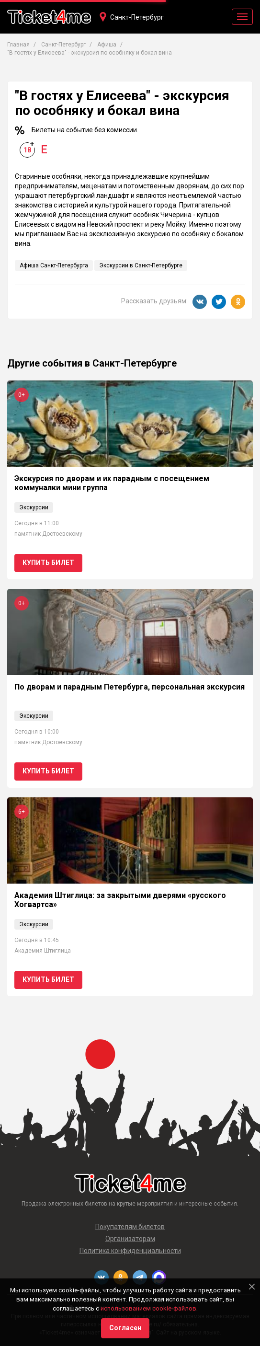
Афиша (106, 44)
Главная (18, 44)
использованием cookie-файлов (148, 1308)
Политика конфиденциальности (130, 1250)
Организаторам (130, 1238)
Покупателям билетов (130, 1227)
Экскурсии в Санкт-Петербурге (140, 265)
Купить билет (48, 562)
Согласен (125, 1328)
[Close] (252, 1286)
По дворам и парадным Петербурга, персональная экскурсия (129, 686)
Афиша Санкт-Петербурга (54, 265)
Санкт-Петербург (137, 17)
